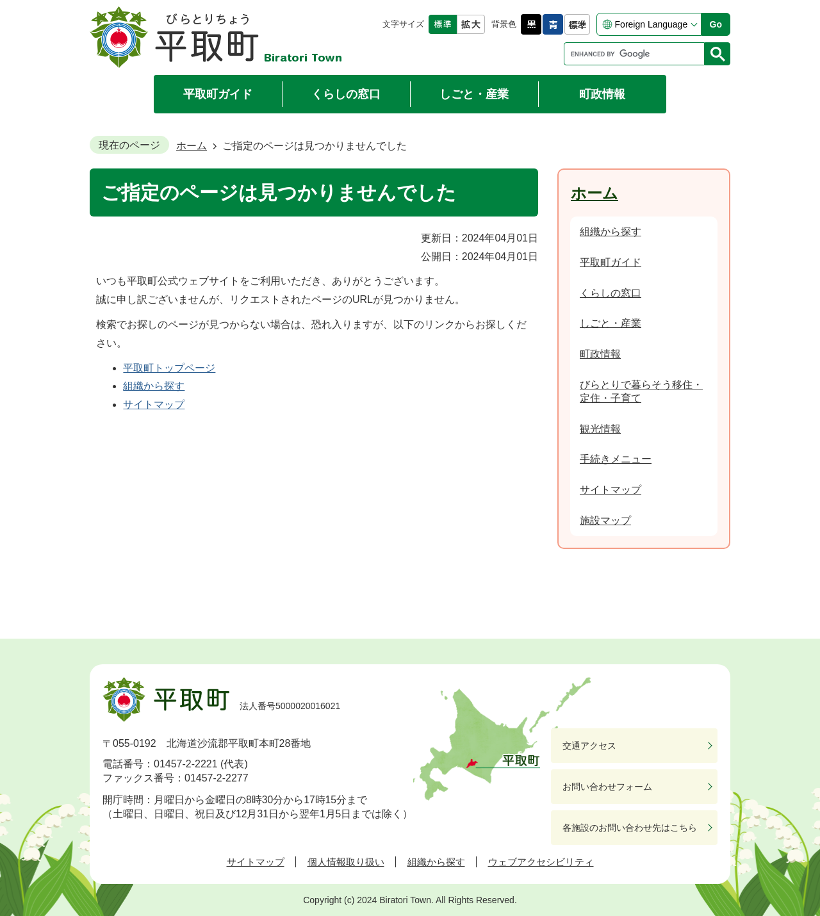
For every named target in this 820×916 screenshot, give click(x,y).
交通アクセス (589, 745)
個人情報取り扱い (346, 861)
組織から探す (153, 385)
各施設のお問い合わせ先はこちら (629, 827)
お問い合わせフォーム (607, 786)
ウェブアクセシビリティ (541, 861)
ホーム (191, 145)
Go (716, 24)
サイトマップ (153, 404)
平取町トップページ (169, 368)
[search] (637, 54)
